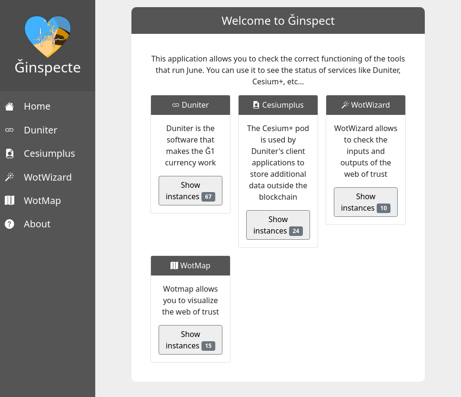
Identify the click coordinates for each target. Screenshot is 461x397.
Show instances (190, 191)
